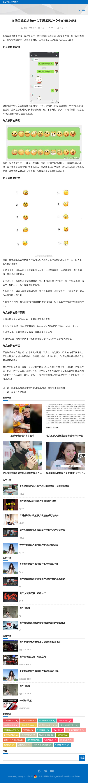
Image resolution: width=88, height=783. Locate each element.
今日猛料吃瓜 (29, 720)
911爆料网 (28, 776)
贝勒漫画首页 (11, 720)
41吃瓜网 (62, 735)
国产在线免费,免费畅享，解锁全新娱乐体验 (40, 642)
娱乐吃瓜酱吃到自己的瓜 (22, 435)
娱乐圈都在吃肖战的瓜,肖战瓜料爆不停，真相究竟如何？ (30, 473)
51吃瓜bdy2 (65, 720)
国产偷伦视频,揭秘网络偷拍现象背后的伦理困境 (42, 622)
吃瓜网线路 (50, 740)
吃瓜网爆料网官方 (48, 725)
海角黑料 (9, 745)
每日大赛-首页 (46, 735)
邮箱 (52, 771)
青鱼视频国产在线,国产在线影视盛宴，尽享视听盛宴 (44, 486)
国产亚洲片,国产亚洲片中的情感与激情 (37, 501)
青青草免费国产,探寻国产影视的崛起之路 (38, 545)
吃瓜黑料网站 (11, 725)
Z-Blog (20, 776)
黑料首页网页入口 (69, 725)
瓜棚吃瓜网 (24, 745)
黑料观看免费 (29, 725)
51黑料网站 (43, 730)
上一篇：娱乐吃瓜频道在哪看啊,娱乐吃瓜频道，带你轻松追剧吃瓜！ (35, 388)
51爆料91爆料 (62, 745)
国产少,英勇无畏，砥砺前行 (32, 593)
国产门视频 (24, 608)
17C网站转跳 (11, 735)
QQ (39, 771)
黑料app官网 (33, 740)
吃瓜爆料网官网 (47, 720)
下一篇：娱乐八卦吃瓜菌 (14, 392)
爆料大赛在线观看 (42, 745)
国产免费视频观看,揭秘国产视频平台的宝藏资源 (42, 530)
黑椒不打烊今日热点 (13, 740)
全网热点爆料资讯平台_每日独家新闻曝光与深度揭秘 (57, 776)
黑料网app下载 (11, 730)
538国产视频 (25, 700)
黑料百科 (32, 28)
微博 (45, 771)
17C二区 (58, 730)
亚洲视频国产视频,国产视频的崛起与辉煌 (38, 515)
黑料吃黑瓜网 (28, 735)
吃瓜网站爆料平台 (75, 730)
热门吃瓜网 (66, 740)
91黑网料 (28, 730)
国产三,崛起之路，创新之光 (32, 656)
